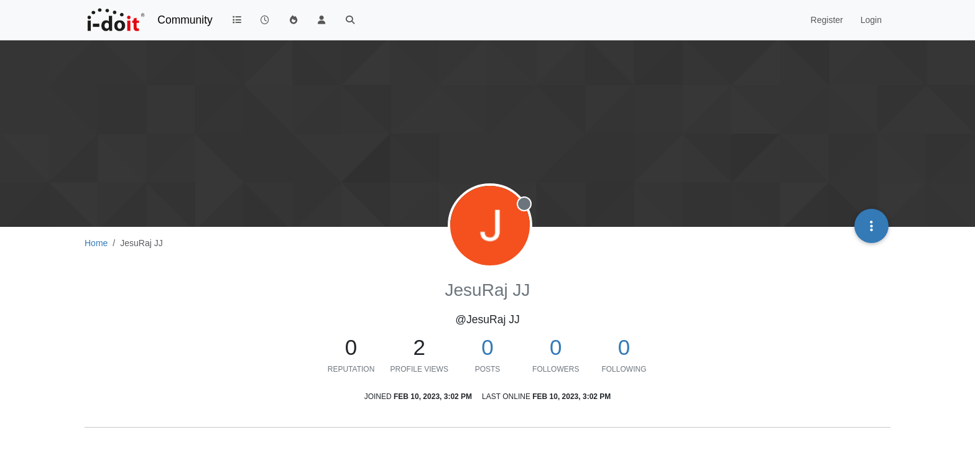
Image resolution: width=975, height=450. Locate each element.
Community (185, 20)
